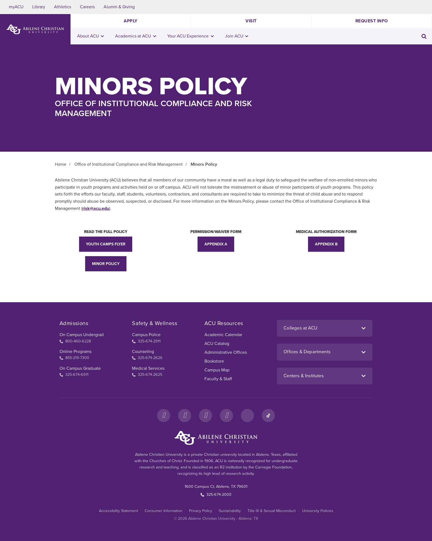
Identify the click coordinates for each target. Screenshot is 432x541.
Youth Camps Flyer (105, 244)
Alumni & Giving (119, 7)
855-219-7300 (74, 357)
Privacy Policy (200, 510)
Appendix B (326, 244)
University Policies (317, 510)
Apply (130, 21)
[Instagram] (184, 415)
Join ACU (237, 36)
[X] (205, 415)
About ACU (90, 36)
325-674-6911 (74, 374)
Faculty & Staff (218, 379)
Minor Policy (106, 263)
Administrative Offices (225, 352)
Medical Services (148, 368)
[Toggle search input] (424, 36)
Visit (251, 21)
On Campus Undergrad (82, 335)
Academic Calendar (223, 335)
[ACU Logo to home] (35, 29)
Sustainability (230, 510)
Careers (87, 7)
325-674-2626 (147, 357)
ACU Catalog (216, 343)
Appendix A (215, 244)
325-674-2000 (216, 494)
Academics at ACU (135, 36)
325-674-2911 (146, 341)
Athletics (62, 7)
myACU (16, 7)
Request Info (371, 21)
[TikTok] (268, 415)
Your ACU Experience (190, 36)
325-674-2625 (147, 374)
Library (38, 7)
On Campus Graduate (80, 368)
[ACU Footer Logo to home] (216, 438)
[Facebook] (163, 415)
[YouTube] (226, 415)
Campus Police (146, 335)
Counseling (143, 351)
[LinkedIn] (247, 415)
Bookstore (214, 361)
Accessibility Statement (118, 510)
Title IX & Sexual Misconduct (271, 510)
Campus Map (216, 370)
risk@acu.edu (95, 208)
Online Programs (75, 351)
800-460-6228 (75, 341)
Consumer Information (163, 510)
